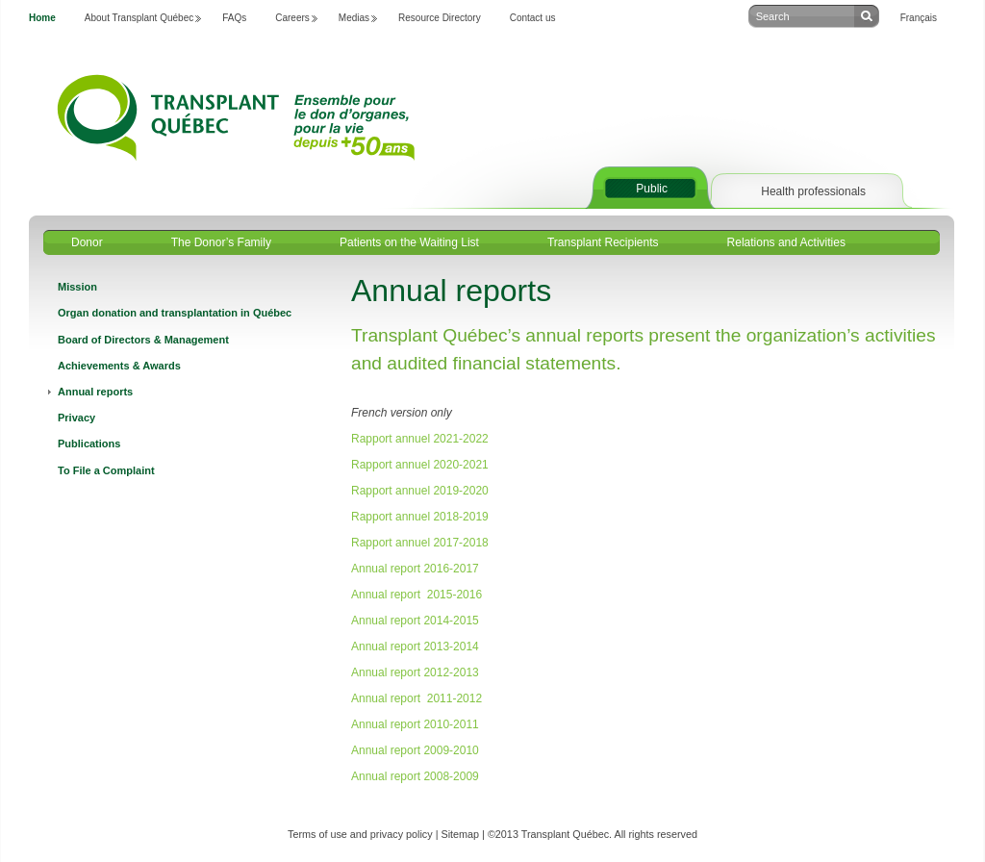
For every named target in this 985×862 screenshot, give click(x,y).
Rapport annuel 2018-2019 (420, 516)
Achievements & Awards (119, 365)
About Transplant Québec (139, 18)
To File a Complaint (106, 470)
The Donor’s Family (221, 242)
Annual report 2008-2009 (415, 776)
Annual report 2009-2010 (415, 750)
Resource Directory (439, 18)
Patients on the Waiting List (409, 242)
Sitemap (460, 834)
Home (42, 18)
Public (652, 188)
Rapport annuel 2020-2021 (420, 464)
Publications (89, 443)
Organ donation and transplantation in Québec (174, 312)
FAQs (234, 18)
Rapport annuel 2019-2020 (420, 490)
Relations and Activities (786, 242)
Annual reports (95, 391)
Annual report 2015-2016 (416, 594)
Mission (77, 286)
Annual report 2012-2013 (415, 672)
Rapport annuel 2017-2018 (420, 542)
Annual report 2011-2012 (416, 698)
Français (918, 18)
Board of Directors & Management (143, 339)
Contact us (533, 18)
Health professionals (813, 191)
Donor (87, 242)
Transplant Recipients (603, 242)
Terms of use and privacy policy (360, 834)
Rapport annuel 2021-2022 (420, 438)
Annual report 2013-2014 (415, 646)
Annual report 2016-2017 (415, 568)
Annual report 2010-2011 (415, 724)
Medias (354, 18)
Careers (292, 18)
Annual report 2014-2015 (415, 620)
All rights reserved (656, 834)
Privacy (76, 417)
